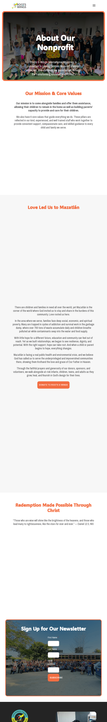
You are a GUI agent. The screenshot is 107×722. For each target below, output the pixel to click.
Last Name (53, 583)
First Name (53, 572)
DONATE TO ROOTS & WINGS (53, 348)
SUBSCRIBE (54, 612)
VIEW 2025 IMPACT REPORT (76, 682)
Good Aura (17, 713)
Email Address (52, 596)
